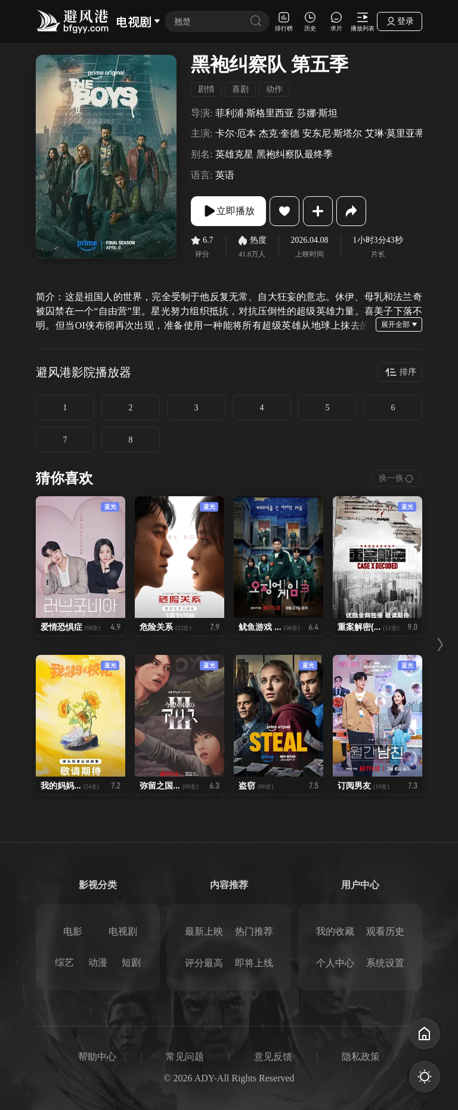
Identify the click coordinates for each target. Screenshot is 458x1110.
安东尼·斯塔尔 (332, 133)
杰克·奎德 (279, 133)
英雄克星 (234, 154)
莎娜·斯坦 (317, 113)
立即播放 (228, 211)
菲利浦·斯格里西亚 (254, 113)
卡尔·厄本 (235, 133)
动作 (274, 89)
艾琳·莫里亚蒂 (395, 133)
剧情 (206, 89)
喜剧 (240, 89)
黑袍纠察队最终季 (294, 154)
